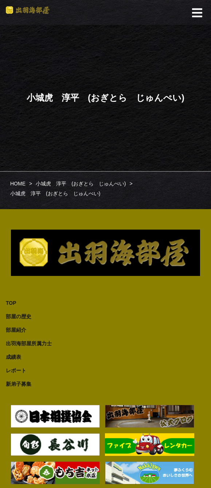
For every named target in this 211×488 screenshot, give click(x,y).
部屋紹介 (16, 330)
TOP (11, 303)
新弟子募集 (18, 384)
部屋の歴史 (18, 316)
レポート (16, 370)
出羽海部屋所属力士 (29, 343)
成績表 (13, 357)
